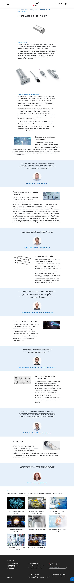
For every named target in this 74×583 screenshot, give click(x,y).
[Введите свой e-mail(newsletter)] (58, 567)
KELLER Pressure (23, 10)
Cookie (46, 577)
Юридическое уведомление (35, 576)
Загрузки (42, 577)
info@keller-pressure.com (36, 565)
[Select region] (66, 4)
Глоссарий (63, 576)
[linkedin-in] (11, 577)
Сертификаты (32, 577)
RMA (37, 577)
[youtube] (8, 577)
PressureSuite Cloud (51, 576)
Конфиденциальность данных (59, 574)
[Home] (37, 3)
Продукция (34, 10)
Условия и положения (34, 574)
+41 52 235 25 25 (33, 563)
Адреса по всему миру (35, 568)
